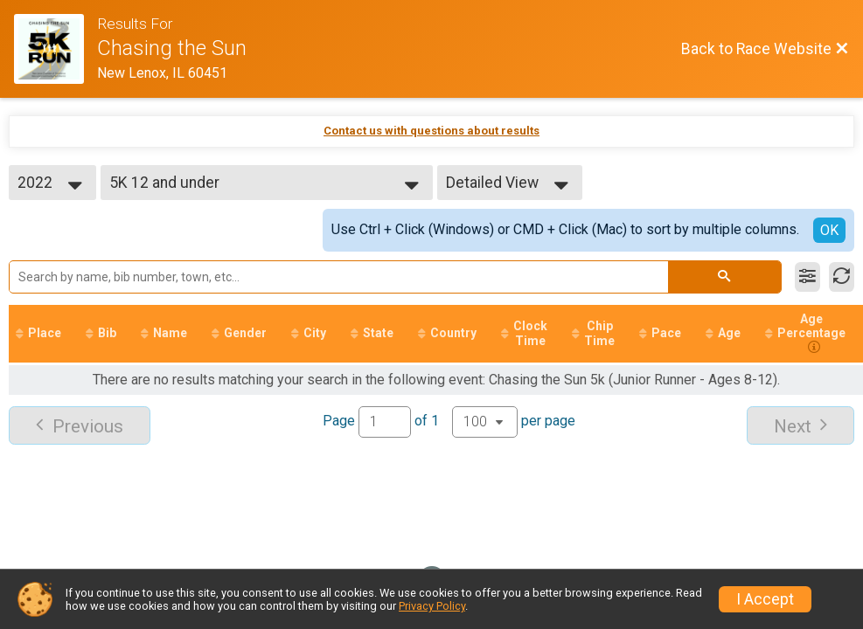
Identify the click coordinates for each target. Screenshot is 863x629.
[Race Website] (55, 49)
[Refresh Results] (841, 277)
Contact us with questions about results (431, 130)
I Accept (765, 599)
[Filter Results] (807, 277)
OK (829, 230)
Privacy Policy (432, 605)
